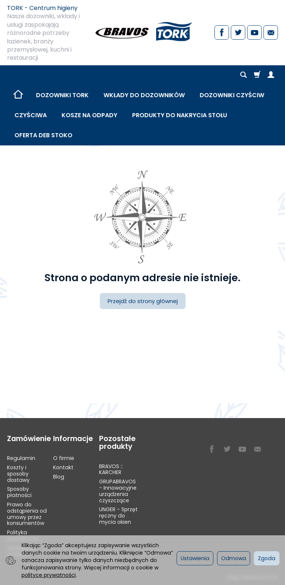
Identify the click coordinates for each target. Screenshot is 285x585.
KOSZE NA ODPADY (89, 115)
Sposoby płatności (19, 492)
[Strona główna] (142, 31)
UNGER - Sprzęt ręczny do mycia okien (118, 516)
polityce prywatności (49, 575)
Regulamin (21, 458)
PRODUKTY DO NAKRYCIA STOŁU (179, 115)
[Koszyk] (257, 75)
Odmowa (233, 558)
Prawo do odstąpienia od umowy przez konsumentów (27, 514)
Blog (58, 476)
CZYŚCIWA (30, 115)
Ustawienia (195, 558)
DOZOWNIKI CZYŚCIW (232, 95)
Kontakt (63, 467)
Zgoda (266, 558)
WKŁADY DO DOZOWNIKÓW (144, 95)
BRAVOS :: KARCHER (111, 469)
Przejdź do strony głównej (143, 301)
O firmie (63, 458)
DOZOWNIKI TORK (62, 95)
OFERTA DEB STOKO (43, 135)
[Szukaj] (243, 75)
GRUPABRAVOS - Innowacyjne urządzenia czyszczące (118, 491)
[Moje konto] (271, 75)
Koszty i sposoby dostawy (18, 474)
